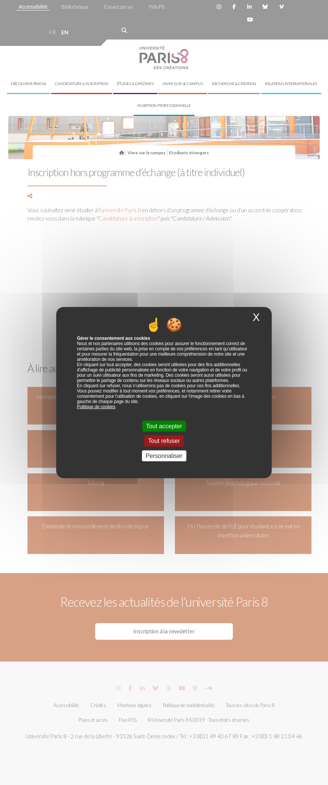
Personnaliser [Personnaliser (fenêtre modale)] (164, 455)
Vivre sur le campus (182, 83)
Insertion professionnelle (164, 105)
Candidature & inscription (81, 83)
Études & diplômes (135, 83)
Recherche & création (234, 83)
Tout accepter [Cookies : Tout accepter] (164, 426)
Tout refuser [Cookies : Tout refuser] (164, 441)
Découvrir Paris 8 (28, 83)
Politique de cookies (96, 406)
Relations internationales (291, 83)
